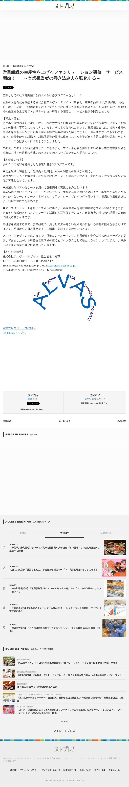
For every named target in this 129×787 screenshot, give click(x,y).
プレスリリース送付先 (51, 770)
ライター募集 (99, 770)
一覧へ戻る (64, 421)
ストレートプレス (64, 730)
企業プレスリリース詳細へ (19, 328)
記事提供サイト (69, 770)
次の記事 (121, 421)
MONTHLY (105, 533)
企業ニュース (114, 770)
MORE (64, 721)
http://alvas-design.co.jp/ (61, 265)
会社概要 (13, 770)
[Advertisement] (64, 35)
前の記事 (7, 421)
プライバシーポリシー (29, 770)
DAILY (23, 533)
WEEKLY (64, 533)
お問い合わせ (85, 770)
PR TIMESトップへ (14, 332)
